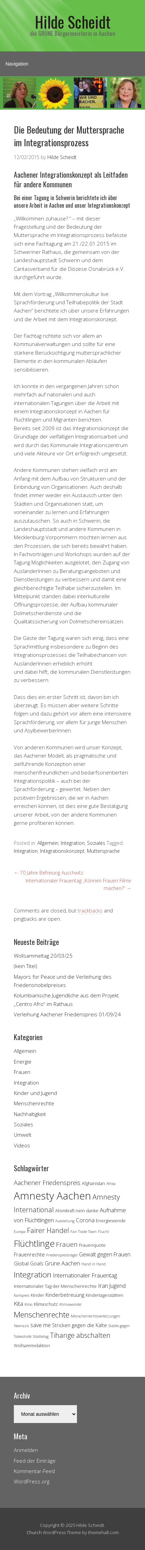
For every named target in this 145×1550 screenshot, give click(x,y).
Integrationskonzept (62, 851)
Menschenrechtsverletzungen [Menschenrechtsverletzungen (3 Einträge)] (95, 1316)
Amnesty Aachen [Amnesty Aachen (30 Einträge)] (52, 1196)
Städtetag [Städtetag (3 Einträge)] (41, 1336)
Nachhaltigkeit (30, 1113)
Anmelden (26, 1450)
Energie (22, 1061)
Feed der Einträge (35, 1460)
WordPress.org (31, 1481)
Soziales (96, 843)
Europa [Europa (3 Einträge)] (20, 1231)
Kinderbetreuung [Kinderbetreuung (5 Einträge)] (65, 1295)
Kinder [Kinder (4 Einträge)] (37, 1295)
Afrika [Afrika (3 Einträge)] (111, 1183)
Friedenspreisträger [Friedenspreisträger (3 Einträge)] (62, 1255)
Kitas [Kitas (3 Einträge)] (28, 1304)
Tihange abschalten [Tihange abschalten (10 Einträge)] (80, 1335)
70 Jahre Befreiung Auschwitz (48, 872)
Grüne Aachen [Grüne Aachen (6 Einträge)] (62, 1263)
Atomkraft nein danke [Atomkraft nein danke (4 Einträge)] (76, 1210)
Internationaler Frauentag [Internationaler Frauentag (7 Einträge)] (85, 1275)
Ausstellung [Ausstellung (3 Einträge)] (65, 1220)
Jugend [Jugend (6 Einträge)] (117, 1286)
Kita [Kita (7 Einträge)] (18, 1303)
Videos (22, 1145)
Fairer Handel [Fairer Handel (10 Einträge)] (48, 1230)
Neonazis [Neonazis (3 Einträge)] (21, 1325)
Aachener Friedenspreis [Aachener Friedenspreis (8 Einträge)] (47, 1182)
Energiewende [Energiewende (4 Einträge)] (111, 1220)
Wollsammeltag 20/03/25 (43, 955)
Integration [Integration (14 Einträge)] (32, 1274)
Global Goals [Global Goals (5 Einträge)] (29, 1263)
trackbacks (90, 910)
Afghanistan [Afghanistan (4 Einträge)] (93, 1183)
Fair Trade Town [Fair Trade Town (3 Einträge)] (83, 1231)
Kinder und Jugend (35, 1092)
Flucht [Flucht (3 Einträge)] (103, 1231)
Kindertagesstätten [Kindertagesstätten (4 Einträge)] (104, 1295)
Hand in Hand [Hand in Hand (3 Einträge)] (93, 1264)
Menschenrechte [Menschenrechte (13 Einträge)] (41, 1314)
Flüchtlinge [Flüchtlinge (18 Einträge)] (34, 1243)
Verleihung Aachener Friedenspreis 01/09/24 (67, 1014)
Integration (73, 843)
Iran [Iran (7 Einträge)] (103, 1286)
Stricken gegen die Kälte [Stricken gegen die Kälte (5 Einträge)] (79, 1325)
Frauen (22, 1071)
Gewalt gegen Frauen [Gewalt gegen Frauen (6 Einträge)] (104, 1254)
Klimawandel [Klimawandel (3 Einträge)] (70, 1304)
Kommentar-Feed (34, 1471)
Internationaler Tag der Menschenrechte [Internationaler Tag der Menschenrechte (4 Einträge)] (55, 1286)
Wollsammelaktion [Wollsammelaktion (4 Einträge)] (32, 1345)
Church (34, 1532)
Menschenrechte (34, 1103)
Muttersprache (103, 851)
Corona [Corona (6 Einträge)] (85, 1220)
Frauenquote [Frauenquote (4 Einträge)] (92, 1245)
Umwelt (22, 1134)
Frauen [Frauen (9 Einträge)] (67, 1244)
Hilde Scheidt (72, 21)
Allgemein (47, 843)
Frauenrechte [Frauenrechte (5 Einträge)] (29, 1254)
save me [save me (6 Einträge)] (40, 1325)
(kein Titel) (25, 965)
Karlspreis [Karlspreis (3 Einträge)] (21, 1295)
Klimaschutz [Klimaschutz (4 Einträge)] (46, 1304)
